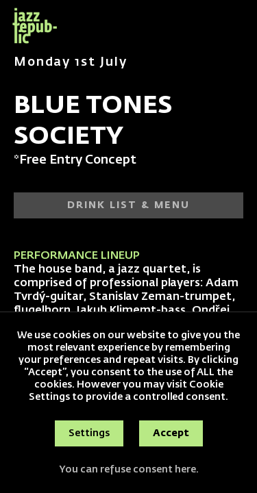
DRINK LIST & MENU (128, 205)
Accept (171, 433)
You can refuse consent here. (129, 470)
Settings (89, 433)
